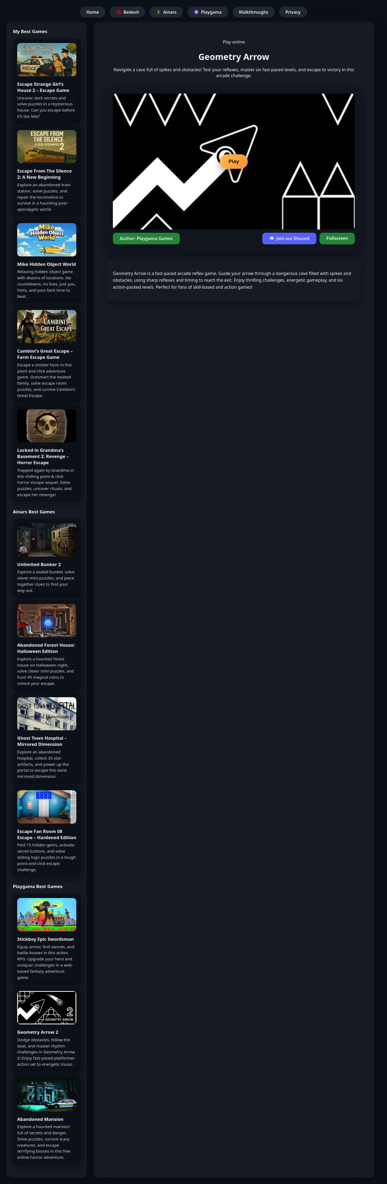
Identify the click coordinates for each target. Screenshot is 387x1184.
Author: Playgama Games (146, 238)
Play (233, 161)
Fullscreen (337, 238)
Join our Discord (289, 238)
